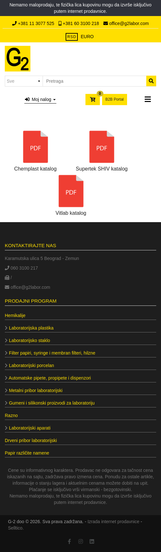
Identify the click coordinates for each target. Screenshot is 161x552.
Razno (11, 415)
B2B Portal (114, 99)
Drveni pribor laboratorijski (31, 440)
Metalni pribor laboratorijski (33, 390)
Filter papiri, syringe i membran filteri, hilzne (50, 352)
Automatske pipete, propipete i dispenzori (48, 378)
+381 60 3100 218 (79, 23)
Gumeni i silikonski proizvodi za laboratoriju (50, 403)
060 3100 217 (21, 268)
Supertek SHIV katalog (102, 149)
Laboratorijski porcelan (29, 365)
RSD (71, 37)
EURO (87, 36)
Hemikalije (15, 315)
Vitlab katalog (71, 194)
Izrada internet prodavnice (113, 521)
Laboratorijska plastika (29, 327)
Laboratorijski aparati (28, 428)
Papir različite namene (27, 453)
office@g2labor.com (126, 23)
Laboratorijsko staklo (27, 340)
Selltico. (16, 528)
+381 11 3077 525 (33, 23)
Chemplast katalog (35, 149)
